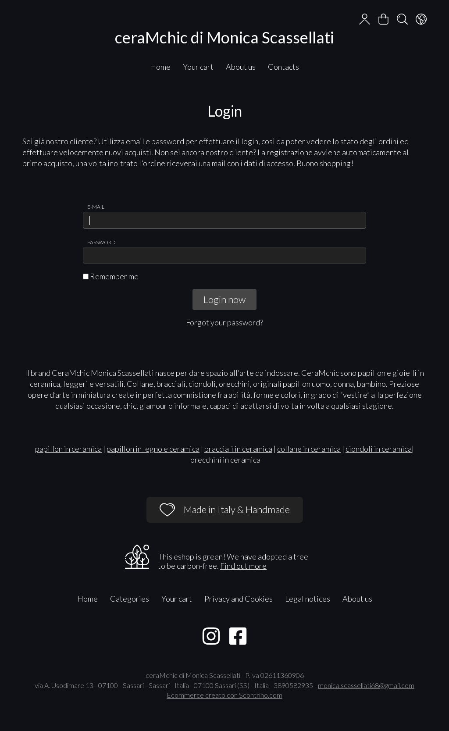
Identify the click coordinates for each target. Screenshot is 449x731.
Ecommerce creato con (224, 695)
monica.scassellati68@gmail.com (366, 685)
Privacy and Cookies (238, 598)
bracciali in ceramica (238, 448)
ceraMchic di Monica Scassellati (224, 37)
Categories (129, 598)
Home (160, 66)
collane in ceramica (309, 448)
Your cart (198, 66)
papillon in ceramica (68, 448)
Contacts (283, 66)
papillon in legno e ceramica (153, 448)
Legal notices (307, 598)
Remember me (111, 276)
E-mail (95, 206)
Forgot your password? (224, 322)
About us (241, 66)
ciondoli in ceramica (379, 448)
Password (101, 242)
